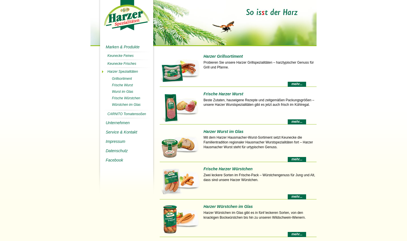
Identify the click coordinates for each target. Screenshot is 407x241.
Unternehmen (118, 122)
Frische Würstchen (126, 98)
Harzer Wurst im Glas (223, 131)
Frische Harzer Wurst (223, 94)
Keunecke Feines (120, 56)
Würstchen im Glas (126, 105)
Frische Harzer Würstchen (228, 169)
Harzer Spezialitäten (122, 72)
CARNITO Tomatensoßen (126, 114)
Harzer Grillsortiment (223, 56)
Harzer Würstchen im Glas (228, 206)
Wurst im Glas (122, 92)
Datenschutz (117, 151)
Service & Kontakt (121, 132)
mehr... (296, 84)
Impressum (115, 141)
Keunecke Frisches (121, 64)
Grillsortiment (122, 79)
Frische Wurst (122, 85)
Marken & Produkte (123, 47)
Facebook (114, 160)
